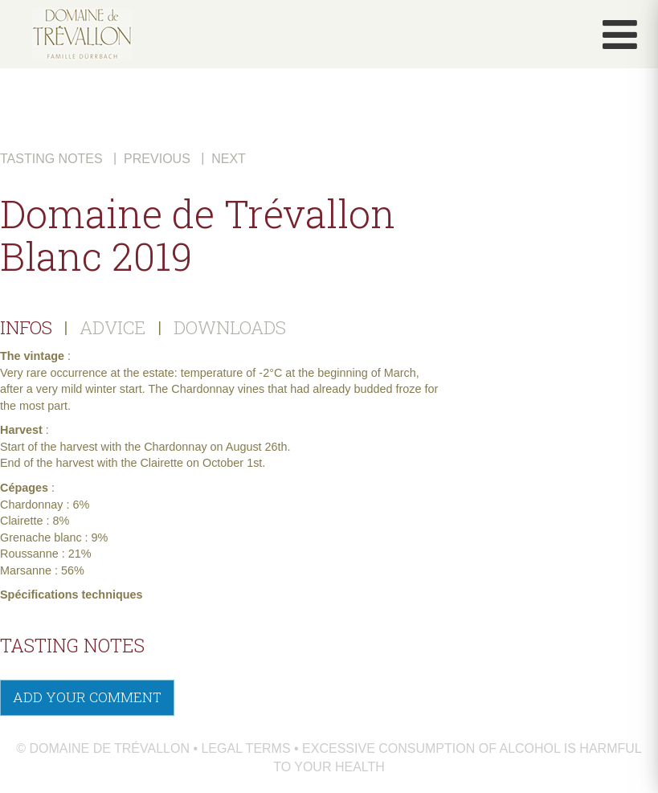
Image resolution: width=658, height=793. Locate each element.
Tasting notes (51, 159)
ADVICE (113, 327)
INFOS (26, 327)
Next (228, 159)
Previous (157, 159)
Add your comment (87, 697)
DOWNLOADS (230, 327)
